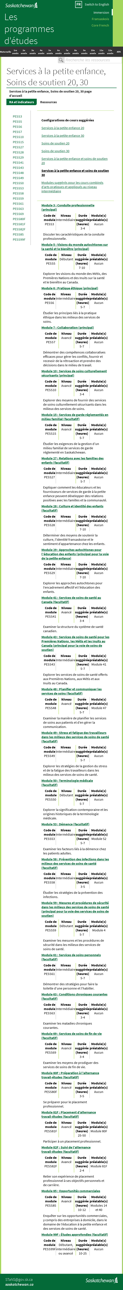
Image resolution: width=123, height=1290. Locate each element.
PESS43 (18, 167)
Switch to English (97, 4)
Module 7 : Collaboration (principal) (67, 327)
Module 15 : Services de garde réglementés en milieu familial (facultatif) (74, 416)
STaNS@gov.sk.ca (19, 1279)
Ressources (48, 102)
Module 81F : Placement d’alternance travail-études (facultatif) (68, 1114)
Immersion (101, 12)
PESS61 (18, 203)
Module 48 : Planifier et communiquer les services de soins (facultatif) (71, 691)
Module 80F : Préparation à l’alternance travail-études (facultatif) (70, 1075)
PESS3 (17, 116)
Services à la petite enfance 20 (62, 128)
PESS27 (18, 147)
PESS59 (18, 198)
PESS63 (18, 208)
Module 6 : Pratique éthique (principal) (69, 288)
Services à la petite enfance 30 (62, 135)
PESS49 (18, 178)
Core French (100, 25)
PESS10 (18, 137)
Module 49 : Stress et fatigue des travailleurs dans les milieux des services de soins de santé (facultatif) (75, 736)
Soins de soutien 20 (55, 143)
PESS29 (18, 157)
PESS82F (19, 229)
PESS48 (18, 173)
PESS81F (19, 224)
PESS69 (18, 214)
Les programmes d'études (29, 29)
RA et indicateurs (21, 102)
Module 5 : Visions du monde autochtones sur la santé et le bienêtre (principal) (74, 246)
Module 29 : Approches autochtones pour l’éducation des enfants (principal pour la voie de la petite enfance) (75, 554)
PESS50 (18, 183)
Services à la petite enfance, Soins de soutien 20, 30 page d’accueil (50, 93)
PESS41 (18, 162)
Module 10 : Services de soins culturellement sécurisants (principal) (74, 373)
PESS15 (18, 142)
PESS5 (17, 121)
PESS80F (19, 219)
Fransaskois (100, 18)
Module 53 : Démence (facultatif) (65, 824)
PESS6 (17, 126)
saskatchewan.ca (19, 1284)
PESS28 (18, 152)
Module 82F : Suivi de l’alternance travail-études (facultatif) (66, 1149)
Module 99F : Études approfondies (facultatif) (74, 1234)
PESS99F (19, 239)
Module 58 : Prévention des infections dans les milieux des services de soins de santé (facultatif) (75, 863)
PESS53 (18, 188)
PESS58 (18, 193)
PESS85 (18, 234)
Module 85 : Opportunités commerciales (70, 1191)
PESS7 (17, 132)
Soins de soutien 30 (55, 151)
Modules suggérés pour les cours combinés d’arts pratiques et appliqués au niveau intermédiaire (72, 186)
